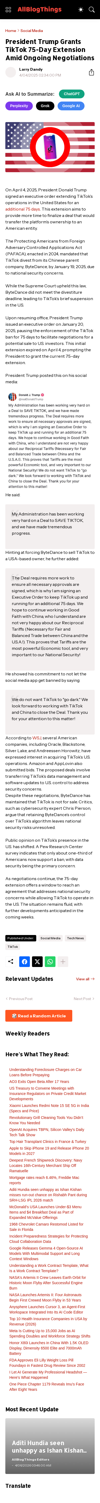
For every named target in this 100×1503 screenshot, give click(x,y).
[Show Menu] (8, 9)
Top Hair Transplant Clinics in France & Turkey (47, 1141)
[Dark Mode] (80, 9)
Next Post (82, 998)
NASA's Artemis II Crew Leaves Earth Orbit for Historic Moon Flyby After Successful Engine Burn (47, 1282)
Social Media (32, 30)
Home (10, 30)
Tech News (75, 938)
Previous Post (21, 998)
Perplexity (19, 106)
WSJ (36, 737)
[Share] (89, 72)
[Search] (91, 9)
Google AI (71, 106)
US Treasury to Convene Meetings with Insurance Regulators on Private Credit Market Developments (47, 1093)
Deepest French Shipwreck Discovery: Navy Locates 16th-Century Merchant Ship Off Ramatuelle (45, 1165)
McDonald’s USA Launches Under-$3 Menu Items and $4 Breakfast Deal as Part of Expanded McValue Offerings (45, 1212)
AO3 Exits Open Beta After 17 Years (39, 1081)
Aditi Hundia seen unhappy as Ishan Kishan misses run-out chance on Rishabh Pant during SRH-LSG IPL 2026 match (48, 1194)
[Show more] (63, 961)
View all (82, 979)
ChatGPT (72, 94)
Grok (45, 106)
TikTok (12, 947)
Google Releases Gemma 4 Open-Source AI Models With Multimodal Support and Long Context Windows (46, 1253)
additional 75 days (22, 209)
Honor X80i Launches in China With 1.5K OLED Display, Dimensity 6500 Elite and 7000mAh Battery (49, 1348)
